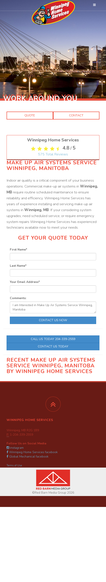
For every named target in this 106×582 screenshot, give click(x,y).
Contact (76, 115)
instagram (15, 448)
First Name (18, 249)
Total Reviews (53, 208)
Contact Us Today (53, 346)
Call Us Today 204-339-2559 (53, 339)
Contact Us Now (53, 320)
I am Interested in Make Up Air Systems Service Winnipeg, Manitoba (53, 307)
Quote (29, 115)
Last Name (18, 266)
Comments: (18, 298)
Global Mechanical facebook (28, 456)
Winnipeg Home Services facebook (32, 452)
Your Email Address (25, 282)
